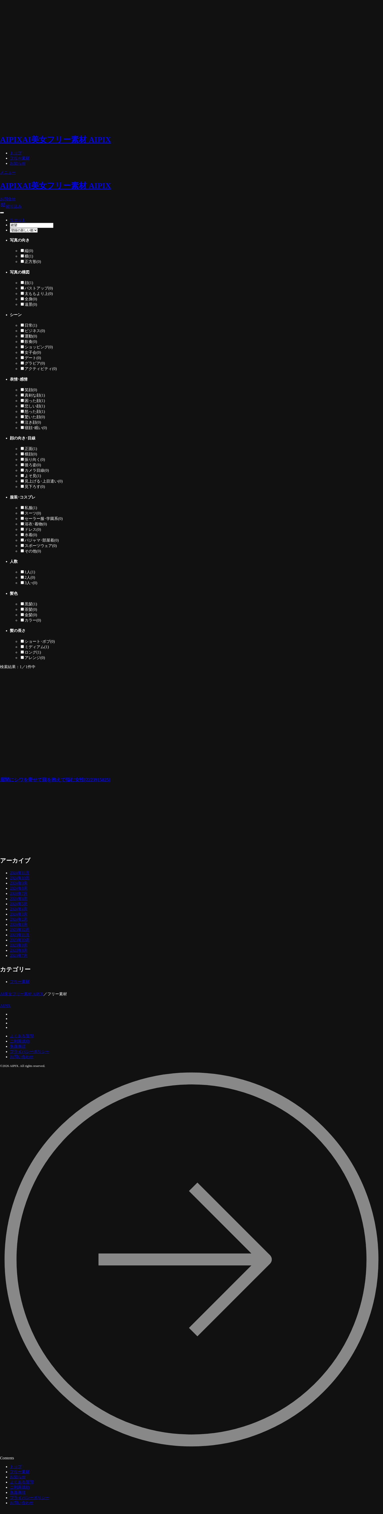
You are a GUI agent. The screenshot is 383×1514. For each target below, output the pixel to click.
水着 (31, 535)
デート (33, 358)
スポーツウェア (41, 546)
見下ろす (35, 486)
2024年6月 (19, 899)
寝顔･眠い (36, 428)
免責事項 (18, 1046)
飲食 (31, 341)
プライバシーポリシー (29, 1051)
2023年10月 (20, 940)
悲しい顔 (35, 406)
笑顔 (31, 390)
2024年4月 (19, 909)
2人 (30, 577)
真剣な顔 (35, 395)
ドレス (33, 529)
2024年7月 (19, 893)
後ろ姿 (33, 465)
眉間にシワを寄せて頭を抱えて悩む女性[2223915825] (55, 779)
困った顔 (35, 401)
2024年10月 (20, 878)
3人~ (31, 583)
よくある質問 (21, 1036)
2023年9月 (19, 945)
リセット (18, 220)
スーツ (33, 513)
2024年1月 (19, 924)
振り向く (35, 459)
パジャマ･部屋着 (42, 540)
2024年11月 (19, 873)
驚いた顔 (35, 417)
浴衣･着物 (36, 524)
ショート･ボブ (40, 641)
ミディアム (37, 647)
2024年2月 (19, 919)
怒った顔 (35, 411)
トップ (16, 153)
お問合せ (8, 199)
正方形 (33, 261)
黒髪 (31, 604)
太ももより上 (39, 293)
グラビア (35, 363)
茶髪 (31, 609)
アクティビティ (41, 369)
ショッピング (39, 347)
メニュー (8, 172)
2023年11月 (19, 935)
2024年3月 (19, 914)
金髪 (31, 615)
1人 (30, 572)
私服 (31, 508)
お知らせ (18, 163)
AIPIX (5, 1006)
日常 (31, 325)
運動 (31, 336)
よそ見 (33, 476)
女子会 (33, 352)
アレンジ (35, 658)
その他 (33, 551)
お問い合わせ (21, 1057)
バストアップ (39, 288)
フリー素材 (20, 158)
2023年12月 (20, 930)
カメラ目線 (37, 470)
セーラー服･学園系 (44, 518)
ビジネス (35, 331)
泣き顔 (33, 422)
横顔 (31, 454)
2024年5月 (19, 904)
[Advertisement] (106, 822)
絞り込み (11, 206)
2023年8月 (19, 950)
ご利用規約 (20, 1041)
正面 (31, 449)
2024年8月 (19, 888)
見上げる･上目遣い (44, 481)
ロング (33, 652)
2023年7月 (19, 955)
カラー (33, 620)
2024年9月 (19, 883)
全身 (31, 299)
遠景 (31, 304)
